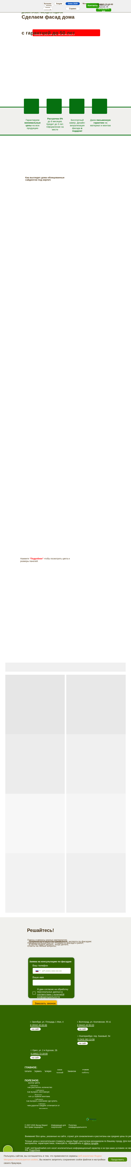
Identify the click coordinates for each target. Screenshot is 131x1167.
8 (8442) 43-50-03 (85, 1025)
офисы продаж (91, 1143)
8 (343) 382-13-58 (86, 1039)
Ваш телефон (40, 965)
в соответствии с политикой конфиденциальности (50, 994)
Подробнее (34, 1150)
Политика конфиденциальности (78, 1126)
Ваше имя (38, 977)
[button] (103, 10)
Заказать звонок (45, 1003)
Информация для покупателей (58, 1126)
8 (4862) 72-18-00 (39, 1053)
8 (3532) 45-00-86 (38, 1025)
